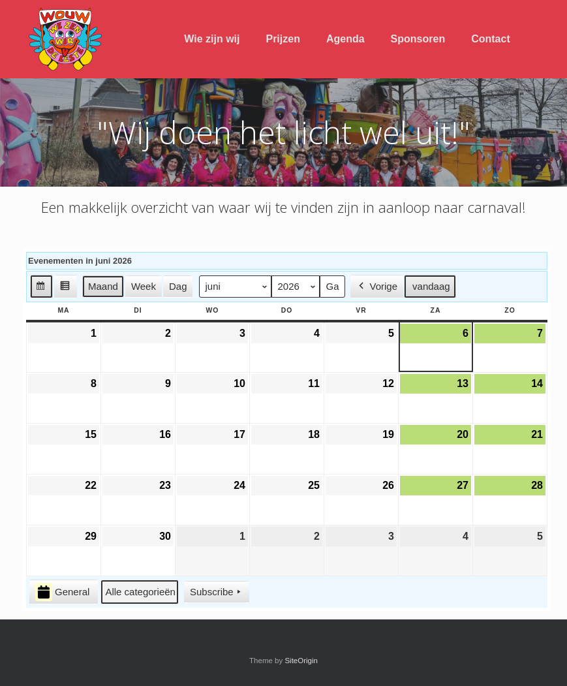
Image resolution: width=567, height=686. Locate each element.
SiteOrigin (301, 660)
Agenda (345, 38)
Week (143, 286)
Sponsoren (418, 38)
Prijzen (282, 38)
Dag (178, 286)
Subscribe (216, 592)
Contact (490, 38)
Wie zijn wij (211, 38)
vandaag (431, 286)
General (62, 592)
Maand (103, 286)
